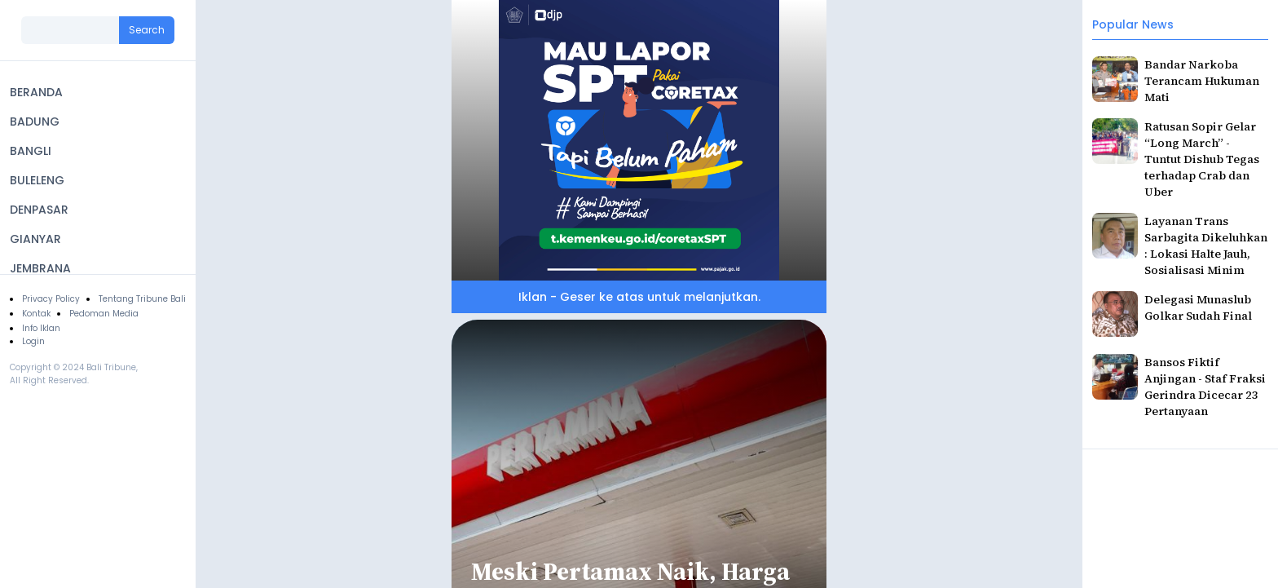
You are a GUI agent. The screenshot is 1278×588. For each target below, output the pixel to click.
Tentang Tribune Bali (142, 299)
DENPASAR (39, 209)
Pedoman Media (104, 313)
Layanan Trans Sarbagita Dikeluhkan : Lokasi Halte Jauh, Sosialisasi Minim (1205, 245)
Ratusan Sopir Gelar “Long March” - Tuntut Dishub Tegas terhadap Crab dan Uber (1201, 159)
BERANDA (36, 92)
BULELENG (37, 180)
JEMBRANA (40, 268)
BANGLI (30, 151)
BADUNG (34, 121)
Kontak (36, 313)
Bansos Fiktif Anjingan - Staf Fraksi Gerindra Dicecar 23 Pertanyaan (1205, 386)
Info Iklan (41, 328)
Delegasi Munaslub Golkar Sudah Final (1198, 307)
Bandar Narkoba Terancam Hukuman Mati (1201, 80)
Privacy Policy (51, 299)
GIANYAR (35, 239)
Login (33, 341)
